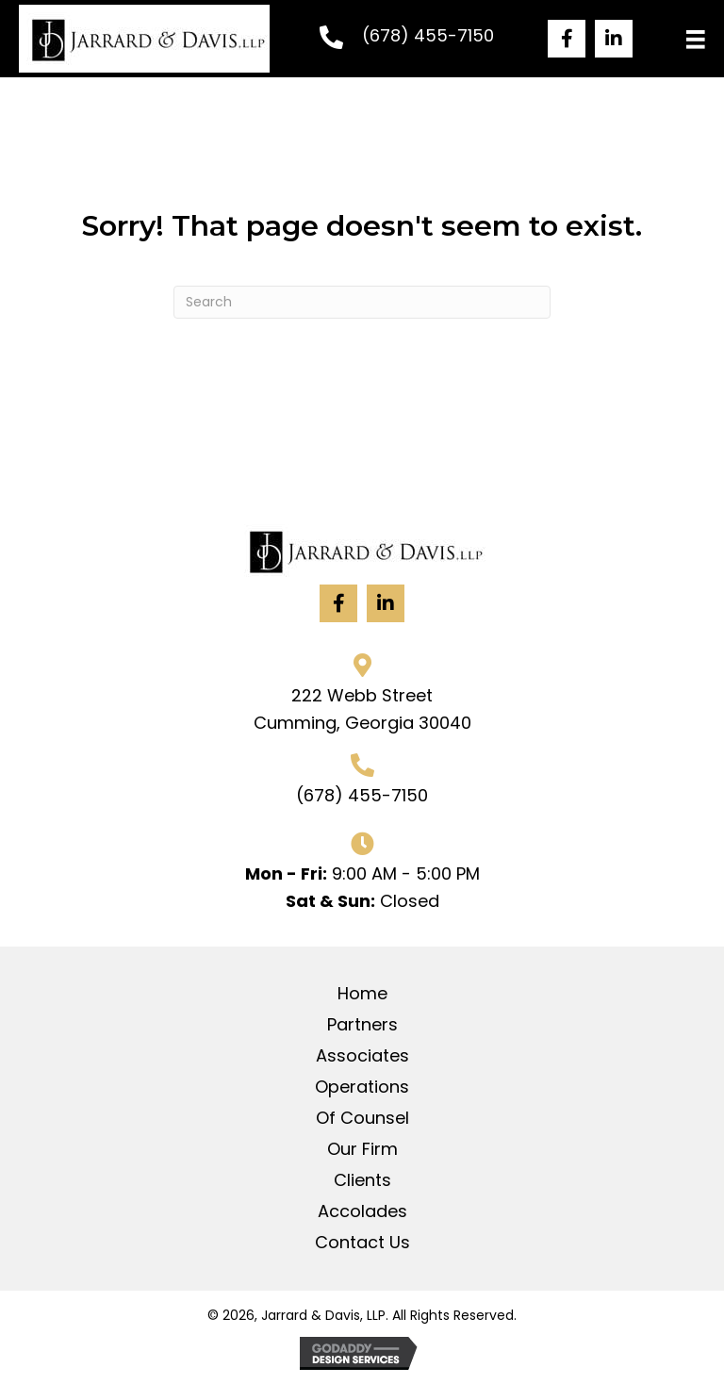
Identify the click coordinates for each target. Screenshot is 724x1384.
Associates (362, 1056)
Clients (362, 1180)
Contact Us (362, 1242)
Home (362, 993)
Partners (362, 1024)
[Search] (362, 302)
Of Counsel (362, 1118)
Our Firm (362, 1149)
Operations (362, 1087)
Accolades (362, 1211)
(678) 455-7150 (428, 35)
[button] (566, 39)
